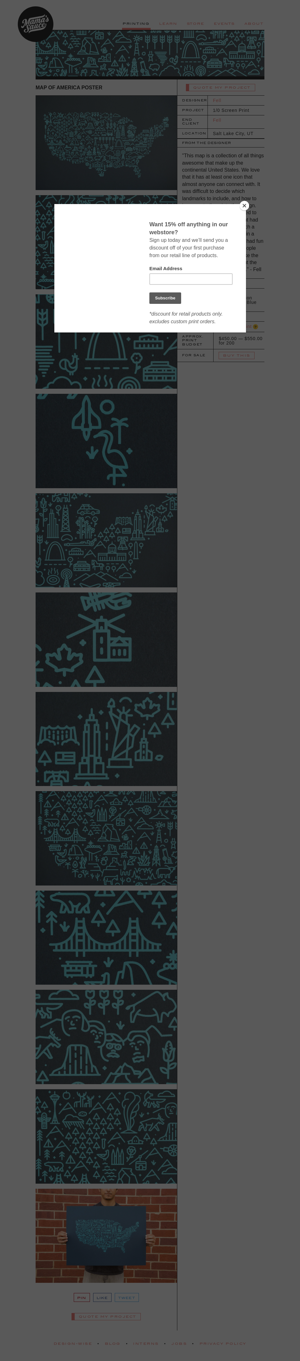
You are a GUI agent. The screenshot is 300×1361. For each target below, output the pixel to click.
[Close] (244, 205)
